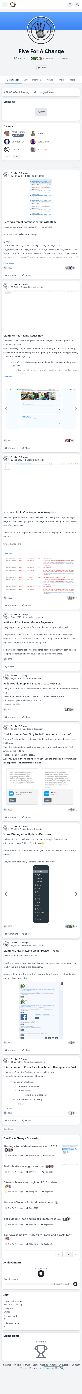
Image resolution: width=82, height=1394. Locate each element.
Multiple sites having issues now (23, 335)
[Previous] (6, 408)
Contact (76, 1364)
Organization (13, 80)
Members (37, 80)
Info (26, 80)
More (72, 80)
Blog (35, 1364)
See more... (8, 263)
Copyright (64, 1364)
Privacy (33, 1368)
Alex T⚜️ (42, 149)
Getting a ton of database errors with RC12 (29, 222)
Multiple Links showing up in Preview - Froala (31, 950)
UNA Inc (16, 149)
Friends (49, 80)
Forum (27, 1364)
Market (44, 1364)
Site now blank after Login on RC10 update (29, 512)
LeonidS (16, 141)
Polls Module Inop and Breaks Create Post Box (32, 683)
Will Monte (43, 141)
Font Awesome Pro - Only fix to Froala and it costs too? (37, 734)
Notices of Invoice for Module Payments (28, 622)
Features (6, 1364)
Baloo (41, 133)
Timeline (61, 80)
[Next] (76, 408)
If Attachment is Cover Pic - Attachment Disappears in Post (39, 1067)
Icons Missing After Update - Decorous (27, 834)
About (53, 1364)
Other (7, 1311)
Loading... (8, 1129)
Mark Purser (18, 131)
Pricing (17, 1364)
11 (5, 1319)
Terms (23, 1368)
